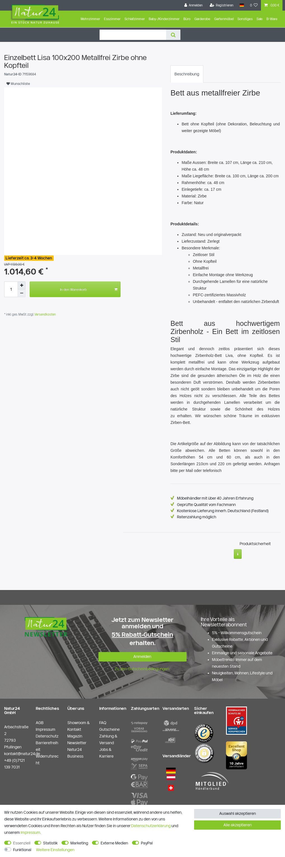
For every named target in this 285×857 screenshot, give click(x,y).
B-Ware (272, 19)
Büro (186, 19)
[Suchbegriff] (133, 35)
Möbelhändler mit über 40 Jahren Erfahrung (215, 498)
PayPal (147, 843)
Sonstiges (245, 19)
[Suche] (173, 35)
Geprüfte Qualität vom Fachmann (206, 504)
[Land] (241, 5)
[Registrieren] (222, 5)
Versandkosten (45, 314)
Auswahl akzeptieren (237, 813)
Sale (259, 19)
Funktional (22, 850)
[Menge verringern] (21, 293)
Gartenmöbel (224, 19)
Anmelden (142, 654)
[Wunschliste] (254, 5)
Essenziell (21, 843)
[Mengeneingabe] (11, 289)
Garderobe (202, 19)
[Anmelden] (193, 5)
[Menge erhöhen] (21, 285)
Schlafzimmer (134, 19)
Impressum (30, 832)
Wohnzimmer (90, 19)
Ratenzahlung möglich (196, 517)
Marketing (79, 843)
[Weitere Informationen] (238, 552)
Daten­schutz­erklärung (151, 825)
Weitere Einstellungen (55, 850)
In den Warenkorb (88, 289)
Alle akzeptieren (237, 825)
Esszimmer (112, 19)
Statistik (50, 843)
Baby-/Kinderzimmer (164, 19)
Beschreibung (187, 74)
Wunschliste (18, 83)
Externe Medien (114, 843)
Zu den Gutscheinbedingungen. (142, 666)
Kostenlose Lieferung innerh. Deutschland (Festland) (223, 511)
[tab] (186, 74)
